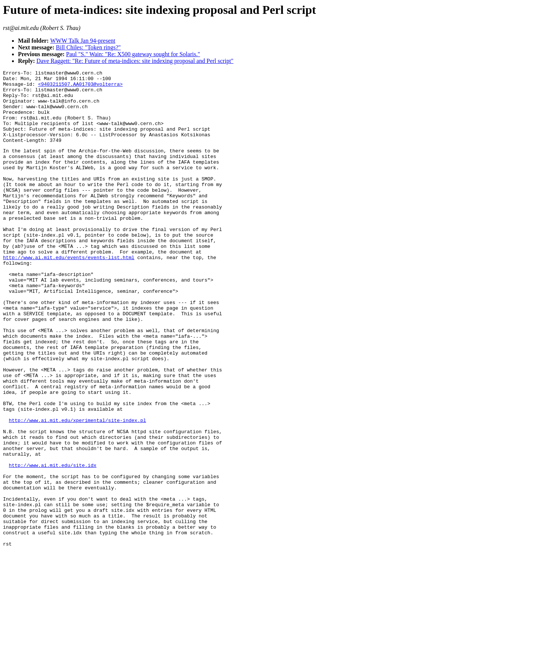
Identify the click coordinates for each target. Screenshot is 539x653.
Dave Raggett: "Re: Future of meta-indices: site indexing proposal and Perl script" (134, 61)
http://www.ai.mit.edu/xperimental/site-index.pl (77, 489)
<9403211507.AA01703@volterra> (80, 87)
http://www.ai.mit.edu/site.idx (53, 543)
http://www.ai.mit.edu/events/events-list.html (68, 294)
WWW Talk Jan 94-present (82, 40)
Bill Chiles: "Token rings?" (88, 47)
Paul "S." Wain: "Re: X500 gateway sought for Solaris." (133, 54)
